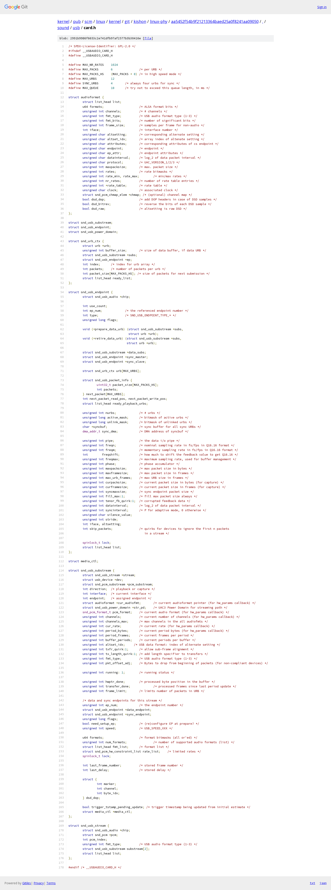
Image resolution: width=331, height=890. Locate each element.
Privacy (39, 883)
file (147, 38)
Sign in (322, 7)
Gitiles (26, 883)
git (127, 21)
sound (63, 27)
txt (312, 883)
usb (76, 27)
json (323, 883)
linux (100, 21)
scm (88, 21)
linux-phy (158, 21)
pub (77, 21)
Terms (51, 883)
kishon (140, 21)
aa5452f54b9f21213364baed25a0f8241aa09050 (215, 21)
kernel (63, 21)
